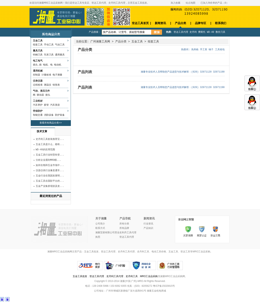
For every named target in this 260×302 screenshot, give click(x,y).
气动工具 (60, 44)
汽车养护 (38, 105)
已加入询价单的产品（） (214, 3)
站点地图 (190, 3)
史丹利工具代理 (114, 276)
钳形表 (56, 85)
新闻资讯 (160, 23)
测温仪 (47, 85)
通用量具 (60, 54)
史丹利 (193, 32)
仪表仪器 (38, 81)
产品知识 (148, 228)
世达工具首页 (140, 23)
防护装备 (60, 115)
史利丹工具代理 (127, 232)
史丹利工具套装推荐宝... (50, 139)
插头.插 (37, 64)
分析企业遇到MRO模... (48, 160)
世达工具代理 (181, 32)
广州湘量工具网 (100, 41)
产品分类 (180, 23)
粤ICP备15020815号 (164, 286)
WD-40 (210, 32)
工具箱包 (220, 49)
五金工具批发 (80, 276)
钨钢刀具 (38, 54)
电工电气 (38, 60)
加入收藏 (175, 3)
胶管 (46, 105)
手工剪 (203, 49)
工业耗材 (38, 101)
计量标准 (46, 75)
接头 (47, 95)
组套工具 (38, 44)
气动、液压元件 (41, 91)
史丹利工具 (132, 276)
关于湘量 (101, 218)
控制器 (36, 75)
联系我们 (220, 23)
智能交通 (38, 115)
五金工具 (38, 40)
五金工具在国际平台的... (50, 181)
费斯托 (201, 32)
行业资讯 (148, 223)
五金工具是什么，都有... (50, 144)
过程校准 (38, 85)
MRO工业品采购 (149, 276)
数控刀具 (220, 32)
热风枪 (195, 49)
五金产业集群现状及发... (50, 186)
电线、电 (48, 64)
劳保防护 (38, 111)
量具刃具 (38, 50)
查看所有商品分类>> (51, 123)
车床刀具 (49, 54)
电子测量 (57, 75)
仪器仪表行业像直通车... (50, 170)
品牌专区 (200, 23)
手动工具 (49, 44)
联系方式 (100, 228)
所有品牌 (124, 228)
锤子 (211, 49)
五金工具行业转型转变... (50, 155)
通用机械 (38, 71)
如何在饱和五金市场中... (50, 165)
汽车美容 (55, 105)
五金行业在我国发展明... (50, 175)
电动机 (57, 64)
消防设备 (49, 115)
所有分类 (124, 223)
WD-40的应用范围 (45, 149)
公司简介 (100, 223)
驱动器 (40, 95)
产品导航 (125, 218)
